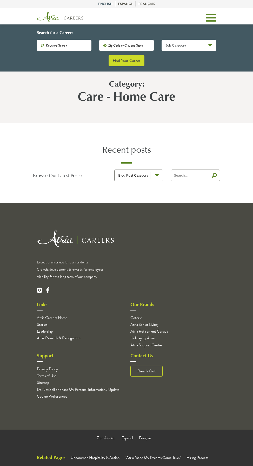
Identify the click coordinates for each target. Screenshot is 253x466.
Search (214, 175)
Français (146, 4)
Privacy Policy (47, 369)
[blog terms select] (138, 175)
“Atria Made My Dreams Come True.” (153, 458)
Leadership (45, 331)
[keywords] (64, 45)
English (105, 4)
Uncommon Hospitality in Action (95, 458)
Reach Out (146, 371)
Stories (42, 324)
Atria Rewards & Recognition (58, 338)
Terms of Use (46, 376)
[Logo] (60, 17)
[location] (126, 45)
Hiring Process (197, 458)
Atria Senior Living (144, 324)
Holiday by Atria (142, 338)
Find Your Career (126, 60)
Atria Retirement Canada (149, 331)
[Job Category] (189, 45)
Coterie (136, 318)
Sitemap (43, 382)
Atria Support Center (146, 345)
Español (125, 4)
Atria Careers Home (52, 318)
